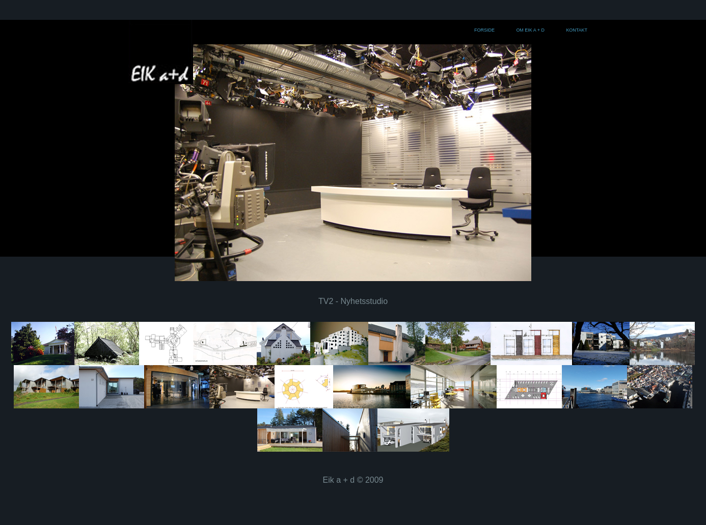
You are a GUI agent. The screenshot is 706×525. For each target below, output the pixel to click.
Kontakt (576, 30)
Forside (484, 30)
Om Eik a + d (530, 30)
